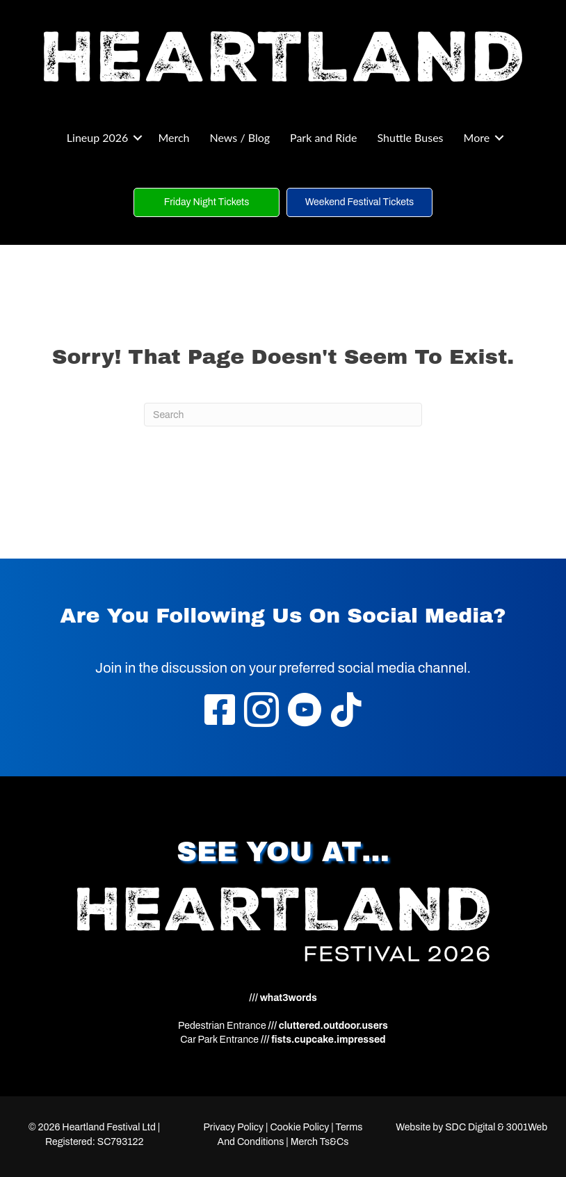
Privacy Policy (233, 1127)
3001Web (526, 1127)
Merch (173, 137)
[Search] (283, 414)
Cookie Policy (299, 1127)
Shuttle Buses (410, 137)
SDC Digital (470, 1127)
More (477, 137)
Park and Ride (323, 137)
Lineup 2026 (98, 137)
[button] (137, 138)
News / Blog (240, 137)
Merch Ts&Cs (320, 1142)
